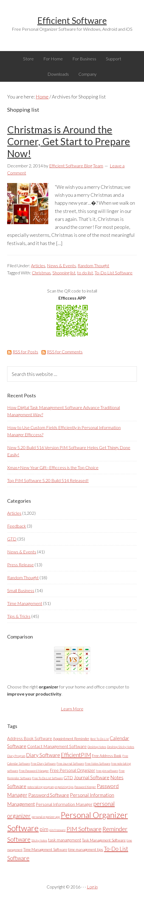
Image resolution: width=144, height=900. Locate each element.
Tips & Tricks (18, 616)
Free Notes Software (97, 763)
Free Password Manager (34, 770)
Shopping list (63, 272)
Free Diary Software (43, 763)
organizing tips (64, 787)
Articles (38, 265)
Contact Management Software (57, 746)
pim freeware (57, 830)
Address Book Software (29, 738)
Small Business (20, 590)
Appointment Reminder (71, 738)
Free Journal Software (70, 763)
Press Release (20, 564)
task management (64, 839)
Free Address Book (107, 755)
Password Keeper (85, 787)
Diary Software (43, 755)
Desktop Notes (96, 747)
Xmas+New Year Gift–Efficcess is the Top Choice (52, 467)
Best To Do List (99, 739)
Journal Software (91, 777)
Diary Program (16, 756)
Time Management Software (45, 849)
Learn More (72, 708)
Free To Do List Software (47, 778)
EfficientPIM (76, 755)
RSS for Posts (22, 351)
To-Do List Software (113, 272)
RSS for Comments (62, 351)
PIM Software (83, 829)
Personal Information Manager (64, 804)
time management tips (85, 849)
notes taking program (40, 787)
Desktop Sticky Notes (120, 747)
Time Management (24, 603)
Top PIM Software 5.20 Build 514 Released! (48, 480)
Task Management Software (104, 840)
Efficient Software (72, 20)
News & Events (61, 265)
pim (43, 829)
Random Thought (93, 265)
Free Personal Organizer (72, 770)
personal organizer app (46, 817)
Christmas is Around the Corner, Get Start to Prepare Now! (68, 141)
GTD (11, 538)
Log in (92, 886)
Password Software (48, 795)
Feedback (16, 525)
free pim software (107, 770)
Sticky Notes (39, 840)
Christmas (41, 272)
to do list (85, 272)
